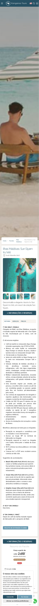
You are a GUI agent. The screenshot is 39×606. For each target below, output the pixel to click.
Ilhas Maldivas (19, 240)
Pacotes (11, 241)
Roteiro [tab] (7, 321)
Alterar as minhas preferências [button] (17, 601)
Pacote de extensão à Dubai (15, 528)
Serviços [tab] (15, 321)
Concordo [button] (10, 597)
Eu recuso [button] (24, 597)
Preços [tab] (23, 321)
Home (4, 241)
